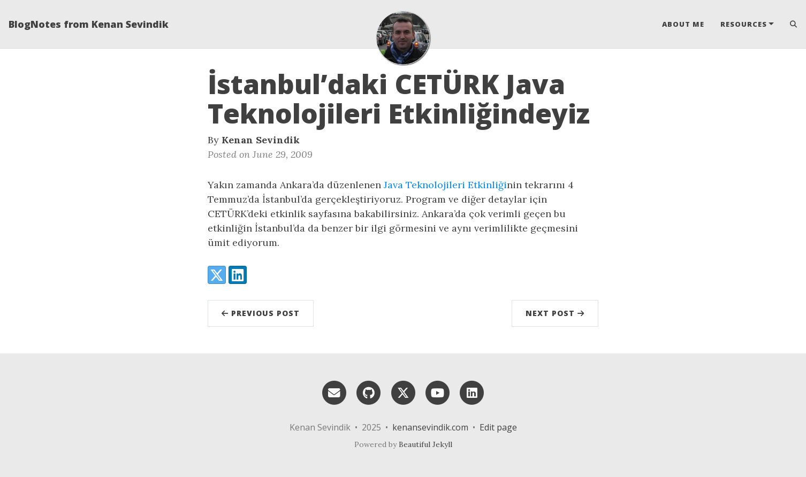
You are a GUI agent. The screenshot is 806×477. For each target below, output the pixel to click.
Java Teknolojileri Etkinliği (445, 185)
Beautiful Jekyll (425, 444)
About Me (683, 24)
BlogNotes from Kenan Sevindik (89, 24)
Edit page (498, 427)
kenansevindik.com (430, 427)
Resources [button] (743, 24)
